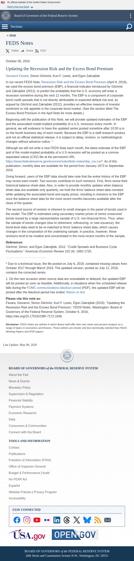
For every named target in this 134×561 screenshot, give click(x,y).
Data (12, 419)
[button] (6, 16)
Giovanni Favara (17, 76)
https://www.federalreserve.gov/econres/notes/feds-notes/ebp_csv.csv (53, 161)
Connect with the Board (25, 432)
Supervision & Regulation (26, 394)
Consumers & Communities (27, 425)
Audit (45, 473)
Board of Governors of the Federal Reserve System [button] (46, 15)
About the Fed (18, 374)
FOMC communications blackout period (54, 287)
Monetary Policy (20, 387)
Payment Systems (21, 406)
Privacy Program (45, 492)
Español (14, 485)
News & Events (19, 381)
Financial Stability (21, 400)
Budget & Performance (24, 473)
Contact (14, 447)
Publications (17, 454)
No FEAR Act (18, 479)
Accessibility (17, 498)
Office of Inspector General (27, 466)
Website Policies (20, 492)
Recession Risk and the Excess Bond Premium (73, 82)
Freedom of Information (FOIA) (30, 460)
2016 (12, 35)
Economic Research (22, 413)
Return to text (75, 292)
